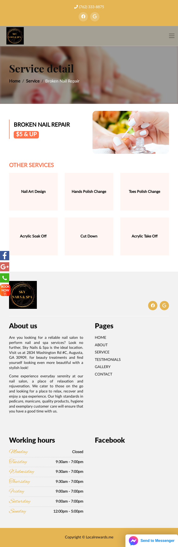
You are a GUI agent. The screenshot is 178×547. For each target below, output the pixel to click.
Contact (103, 374)
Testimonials (108, 360)
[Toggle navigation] (171, 36)
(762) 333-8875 (89, 7)
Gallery (103, 367)
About (101, 345)
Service (33, 81)
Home (14, 81)
